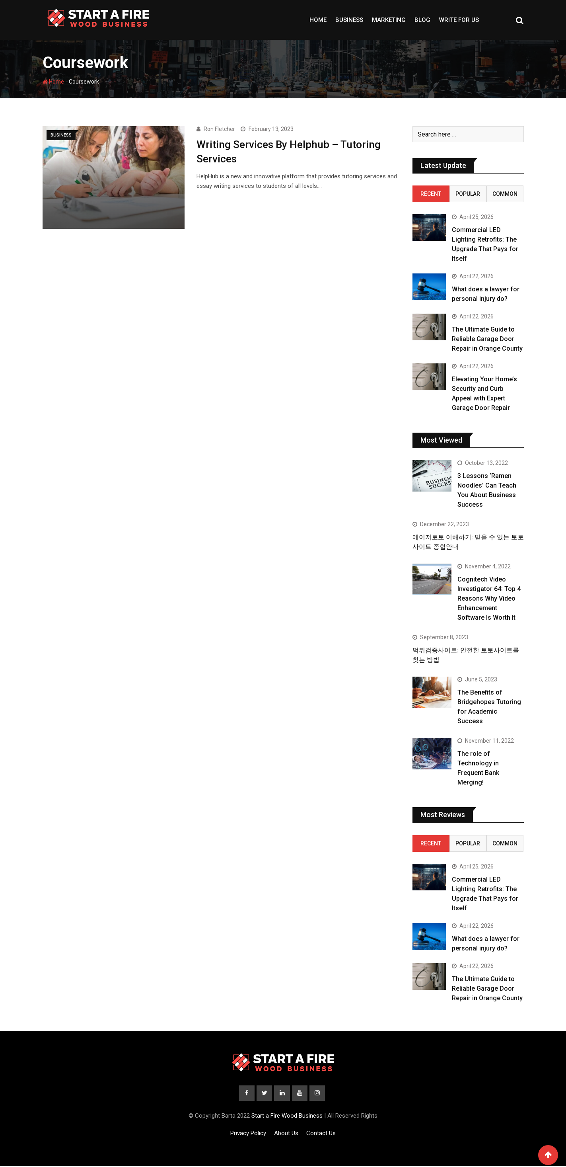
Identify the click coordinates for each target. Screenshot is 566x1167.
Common (504, 194)
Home (318, 19)
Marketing (389, 19)
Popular (467, 194)
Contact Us (321, 1134)
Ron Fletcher (219, 129)
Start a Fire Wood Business (287, 1116)
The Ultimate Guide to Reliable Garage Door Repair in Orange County (487, 339)
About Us (286, 1134)
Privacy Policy (248, 1134)
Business (349, 19)
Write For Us (459, 19)
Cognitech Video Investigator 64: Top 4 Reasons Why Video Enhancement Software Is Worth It (489, 598)
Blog (422, 19)
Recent (430, 194)
